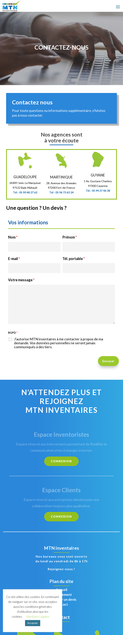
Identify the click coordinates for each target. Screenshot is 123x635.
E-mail (14, 258)
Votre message (21, 280)
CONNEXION (61, 461)
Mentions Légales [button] (37, 616)
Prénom (69, 237)
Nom (13, 237)
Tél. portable (73, 258)
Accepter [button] (32, 623)
